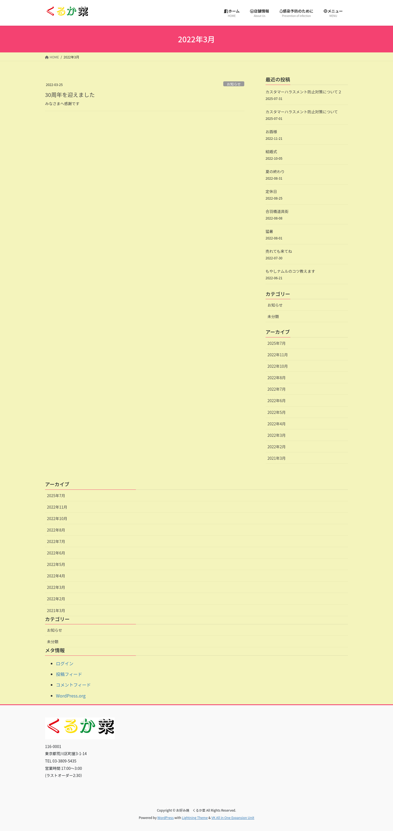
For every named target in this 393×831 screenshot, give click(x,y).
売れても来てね (279, 251)
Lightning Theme (195, 817)
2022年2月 (276, 446)
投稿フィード (69, 674)
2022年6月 (276, 400)
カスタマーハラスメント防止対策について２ (304, 91)
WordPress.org (71, 695)
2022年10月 (277, 366)
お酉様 (271, 131)
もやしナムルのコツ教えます (290, 271)
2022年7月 (276, 389)
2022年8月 (276, 377)
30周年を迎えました (70, 95)
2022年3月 (276, 435)
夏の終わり (275, 171)
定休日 (271, 191)
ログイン (64, 663)
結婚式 (271, 151)
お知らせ (234, 84)
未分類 (273, 316)
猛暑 (269, 231)
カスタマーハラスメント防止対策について (302, 111)
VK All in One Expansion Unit (233, 817)
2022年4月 (276, 423)
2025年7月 (276, 343)
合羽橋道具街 (277, 211)
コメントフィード (73, 684)
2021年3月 (276, 458)
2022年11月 (277, 354)
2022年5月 (276, 412)
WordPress (165, 817)
